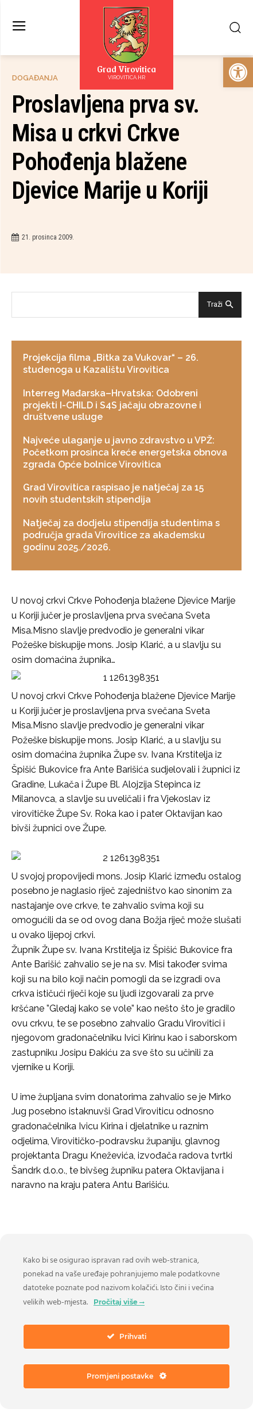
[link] (238, 72)
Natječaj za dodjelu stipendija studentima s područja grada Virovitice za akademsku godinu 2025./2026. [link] (121, 535)
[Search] (220, 305)
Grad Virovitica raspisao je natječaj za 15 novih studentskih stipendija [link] (113, 493)
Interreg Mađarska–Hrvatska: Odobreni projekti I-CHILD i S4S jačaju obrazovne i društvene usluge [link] (112, 405)
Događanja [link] (35, 78)
